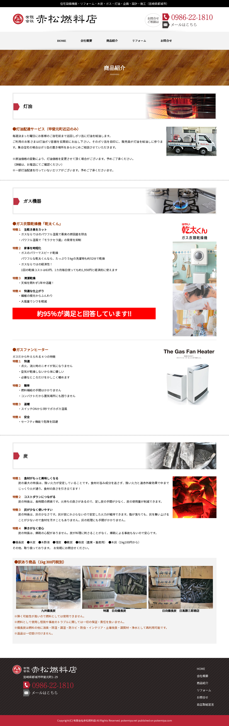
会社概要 (86, 41)
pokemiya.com (163, 720)
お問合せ (166, 41)
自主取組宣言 (205, 704)
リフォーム (139, 41)
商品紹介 (112, 41)
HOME (61, 41)
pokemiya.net (129, 720)
